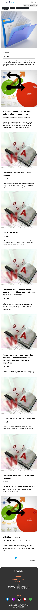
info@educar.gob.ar (22, 607)
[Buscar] (32, 2)
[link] (35, 2)
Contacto (18, 582)
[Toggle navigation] (1, 0)
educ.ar (12, 604)
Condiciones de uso (18, 579)
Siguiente (33, 560)
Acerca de (18, 576)
